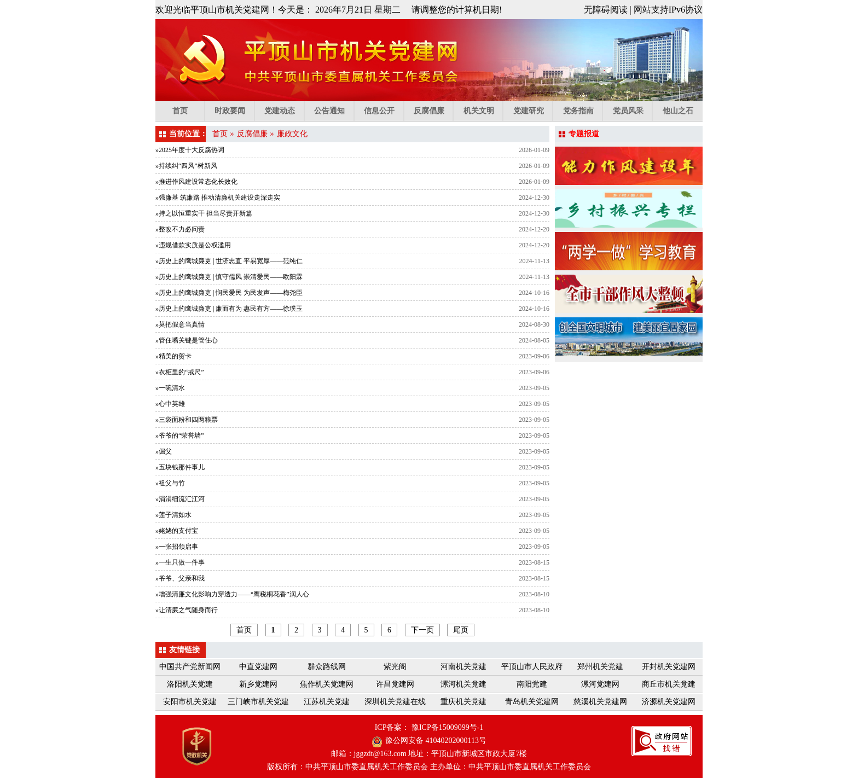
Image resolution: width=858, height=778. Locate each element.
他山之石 (678, 111)
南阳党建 (532, 684)
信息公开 (384, 111)
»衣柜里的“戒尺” (179, 372)
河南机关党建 (463, 667)
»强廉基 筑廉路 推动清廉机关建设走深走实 (217, 197)
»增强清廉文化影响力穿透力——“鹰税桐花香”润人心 (232, 594)
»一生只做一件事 (180, 562)
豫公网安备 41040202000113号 (435, 740)
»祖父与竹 (170, 483)
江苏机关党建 (327, 702)
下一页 (422, 630)
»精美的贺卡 (173, 356)
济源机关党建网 (668, 702)
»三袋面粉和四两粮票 (186, 419)
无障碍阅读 (606, 9)
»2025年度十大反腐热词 (189, 150)
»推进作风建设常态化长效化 (196, 181)
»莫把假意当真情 (180, 324)
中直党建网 (258, 667)
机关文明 (483, 111)
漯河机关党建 (463, 684)
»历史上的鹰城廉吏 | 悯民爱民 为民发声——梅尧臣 (229, 293)
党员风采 (633, 111)
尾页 (460, 630)
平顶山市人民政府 (532, 667)
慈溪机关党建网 (600, 702)
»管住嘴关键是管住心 (186, 340)
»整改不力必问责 (180, 229)
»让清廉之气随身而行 (186, 610)
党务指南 (583, 111)
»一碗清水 (170, 388)
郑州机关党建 (600, 667)
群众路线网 (327, 667)
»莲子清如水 (173, 515)
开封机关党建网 (668, 667)
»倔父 (163, 451)
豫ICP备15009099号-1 (447, 727)
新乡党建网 (258, 684)
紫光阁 (395, 667)
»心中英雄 (170, 404)
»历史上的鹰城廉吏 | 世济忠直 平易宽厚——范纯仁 (229, 261)
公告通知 (334, 111)
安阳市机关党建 (190, 702)
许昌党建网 (395, 684)
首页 (188, 111)
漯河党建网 (600, 684)
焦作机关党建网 (326, 684)
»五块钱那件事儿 (180, 467)
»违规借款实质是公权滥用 (193, 245)
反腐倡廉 (434, 111)
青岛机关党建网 (532, 702)
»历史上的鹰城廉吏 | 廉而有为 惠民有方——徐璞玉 (229, 308)
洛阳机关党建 (190, 684)
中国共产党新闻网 (190, 667)
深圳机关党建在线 (395, 702)
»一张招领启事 (176, 546)
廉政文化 (292, 134)
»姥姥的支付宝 (176, 531)
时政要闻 (234, 111)
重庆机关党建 (463, 702)
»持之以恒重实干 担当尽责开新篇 (203, 213)
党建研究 (533, 111)
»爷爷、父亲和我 (180, 578)
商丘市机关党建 (668, 684)
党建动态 (284, 111)
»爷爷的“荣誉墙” (179, 435)
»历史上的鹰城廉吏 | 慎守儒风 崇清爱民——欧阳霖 (229, 277)
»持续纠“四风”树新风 (186, 166)
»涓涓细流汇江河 (180, 499)
